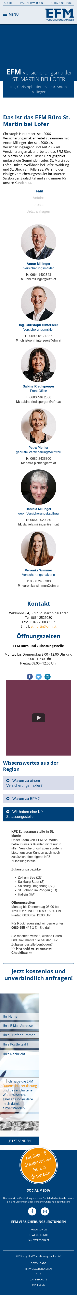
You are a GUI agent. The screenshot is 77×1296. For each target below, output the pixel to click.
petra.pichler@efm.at (41, 463)
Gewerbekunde (38, 1235)
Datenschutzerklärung (20, 1086)
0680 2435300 (40, 458)
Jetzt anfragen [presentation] (38, 211)
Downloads (38, 1263)
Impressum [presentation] (38, 205)
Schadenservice (62, 3)
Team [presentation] (38, 191)
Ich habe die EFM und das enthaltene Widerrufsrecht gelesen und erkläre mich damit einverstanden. (20, 1094)
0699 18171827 (40, 336)
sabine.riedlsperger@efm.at (41, 401)
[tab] (38, 192)
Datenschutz (38, 1279)
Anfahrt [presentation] (38, 198)
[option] (38, 40)
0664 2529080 (40, 520)
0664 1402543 (40, 274)
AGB (38, 1274)
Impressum (38, 1284)
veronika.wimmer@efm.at (40, 585)
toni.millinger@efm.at (41, 279)
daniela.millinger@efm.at (41, 524)
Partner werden (31, 3)
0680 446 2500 (40, 397)
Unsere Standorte (38, 1165)
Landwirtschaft (38, 1240)
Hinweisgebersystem (38, 1269)
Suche (8, 3)
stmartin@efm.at (43, 626)
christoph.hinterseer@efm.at (40, 340)
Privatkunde (38, 1229)
